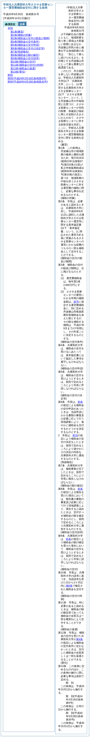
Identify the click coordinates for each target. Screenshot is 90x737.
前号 (76, 301)
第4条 (79, 639)
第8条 (69, 585)
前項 (75, 435)
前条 (80, 401)
